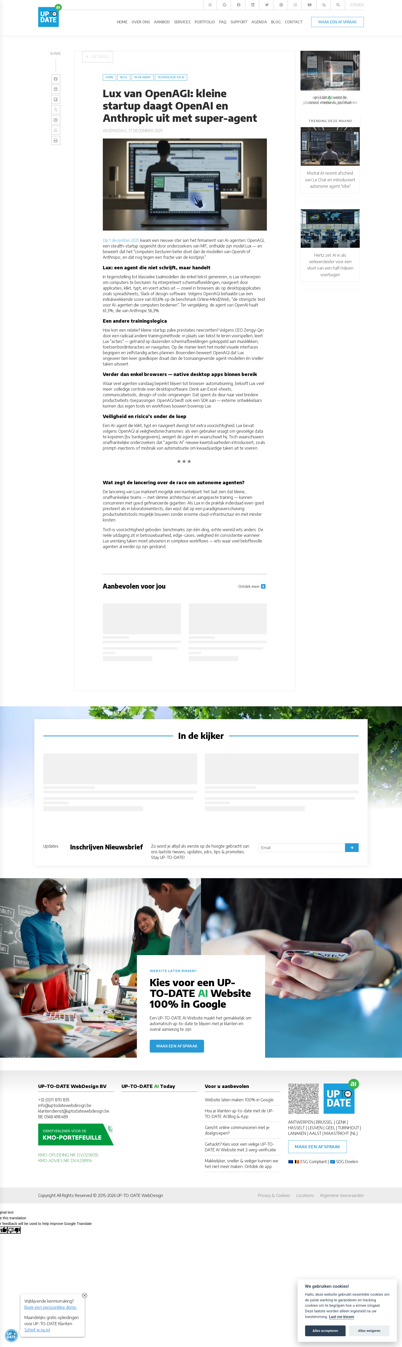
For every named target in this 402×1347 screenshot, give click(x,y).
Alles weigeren (369, 1331)
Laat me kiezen (341, 1317)
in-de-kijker (142, 77)
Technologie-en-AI (171, 77)
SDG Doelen (347, 1161)
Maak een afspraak (176, 1046)
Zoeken (357, 5)
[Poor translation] (14, 1230)
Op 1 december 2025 (121, 240)
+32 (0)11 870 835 (53, 1099)
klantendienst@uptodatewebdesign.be (73, 1111)
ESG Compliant (313, 1161)
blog (123, 77)
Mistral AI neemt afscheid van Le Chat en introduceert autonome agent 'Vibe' (330, 180)
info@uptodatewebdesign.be (64, 1105)
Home (109, 77)
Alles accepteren (325, 1331)
